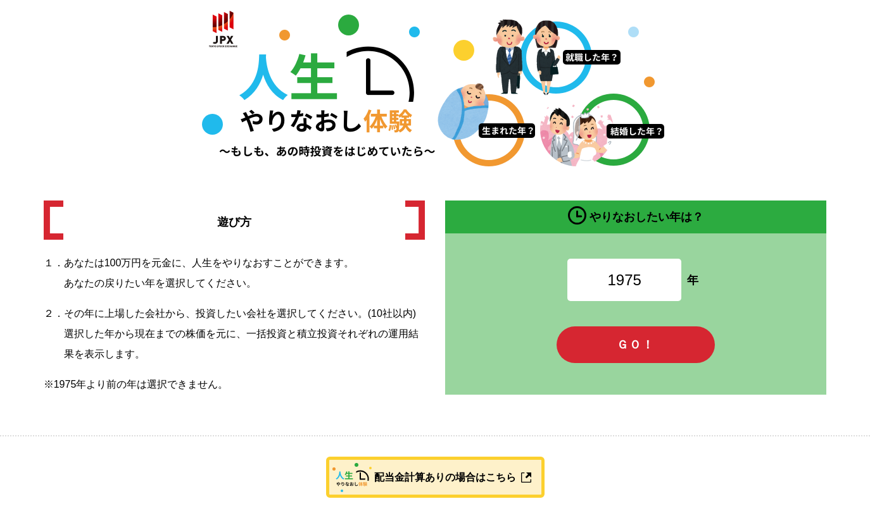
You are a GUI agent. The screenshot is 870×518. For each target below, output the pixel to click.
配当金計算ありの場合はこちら (452, 477)
